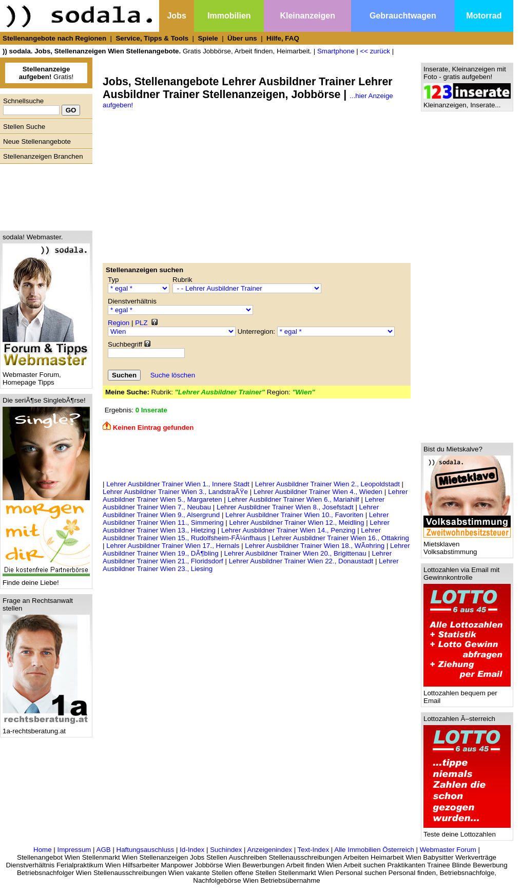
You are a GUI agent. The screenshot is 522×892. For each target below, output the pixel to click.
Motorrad (483, 15)
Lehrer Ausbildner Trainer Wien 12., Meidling (296, 522)
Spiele (208, 38)
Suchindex (226, 849)
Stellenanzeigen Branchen (43, 156)
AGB (103, 849)
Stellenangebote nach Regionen (54, 38)
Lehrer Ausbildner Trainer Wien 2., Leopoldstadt (327, 484)
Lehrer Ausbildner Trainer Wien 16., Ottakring (340, 538)
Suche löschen (172, 375)
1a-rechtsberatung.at (46, 728)
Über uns (242, 38)
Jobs (176, 15)
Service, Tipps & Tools (151, 38)
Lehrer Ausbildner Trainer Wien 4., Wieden (318, 492)
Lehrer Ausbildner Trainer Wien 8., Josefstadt (285, 507)
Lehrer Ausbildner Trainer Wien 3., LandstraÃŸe (175, 492)
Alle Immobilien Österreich (374, 849)
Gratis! (46, 73)
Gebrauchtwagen (403, 15)
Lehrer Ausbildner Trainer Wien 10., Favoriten (294, 515)
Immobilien (228, 15)
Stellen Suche (24, 126)
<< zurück (375, 51)
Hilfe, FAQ (282, 38)
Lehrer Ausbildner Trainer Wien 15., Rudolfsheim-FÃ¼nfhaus (242, 534)
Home (42, 849)
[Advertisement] (44, 195)
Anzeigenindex (269, 849)
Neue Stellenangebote (37, 141)
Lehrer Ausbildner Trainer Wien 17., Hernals (172, 545)
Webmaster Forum (448, 849)
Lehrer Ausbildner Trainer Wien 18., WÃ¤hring (314, 545)
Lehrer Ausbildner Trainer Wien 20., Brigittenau (295, 553)
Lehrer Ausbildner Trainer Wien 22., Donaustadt (301, 561)
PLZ (141, 323)
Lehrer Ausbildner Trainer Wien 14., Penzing (288, 530)
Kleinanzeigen (307, 15)
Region (118, 323)
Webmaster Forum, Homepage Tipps (46, 375)
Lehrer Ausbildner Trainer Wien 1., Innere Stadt (177, 484)
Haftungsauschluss (146, 849)
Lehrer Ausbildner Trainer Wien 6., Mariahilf (293, 499)
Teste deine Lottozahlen (467, 831)
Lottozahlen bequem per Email (467, 694)
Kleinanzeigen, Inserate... (467, 102)
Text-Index (314, 849)
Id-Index (192, 849)
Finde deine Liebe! (46, 579)
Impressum (74, 849)
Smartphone (336, 51)
